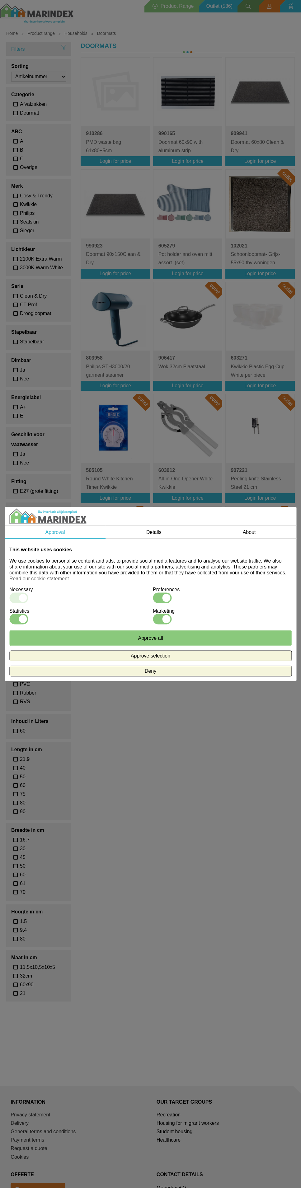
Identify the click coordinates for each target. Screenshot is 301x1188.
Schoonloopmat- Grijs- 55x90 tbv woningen (255, 254)
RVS (25, 701)
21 (23, 993)
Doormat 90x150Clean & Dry (113, 254)
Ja (22, 370)
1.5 (23, 921)
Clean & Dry (33, 296)
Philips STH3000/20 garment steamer (108, 366)
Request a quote (29, 1148)
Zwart (26, 582)
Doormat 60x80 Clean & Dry (257, 142)
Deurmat (29, 113)
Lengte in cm (26, 749)
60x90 (27, 984)
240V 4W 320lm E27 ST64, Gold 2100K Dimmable (253, 593)
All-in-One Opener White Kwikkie (185, 479)
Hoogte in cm (27, 911)
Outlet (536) (219, 6)
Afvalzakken (33, 104)
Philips (27, 213)
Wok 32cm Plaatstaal (181, 362)
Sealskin (29, 221)
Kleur (17, 538)
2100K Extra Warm (41, 259)
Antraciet (30, 547)
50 (23, 776)
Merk (17, 186)
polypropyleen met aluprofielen (43, 675)
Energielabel (26, 397)
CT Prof (28, 304)
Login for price (115, 161)
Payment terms (27, 1140)
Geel (25, 556)
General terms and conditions (43, 1131)
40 (23, 768)
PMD (25, 666)
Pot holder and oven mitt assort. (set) (185, 254)
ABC (16, 131)
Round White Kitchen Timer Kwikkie (109, 479)
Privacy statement (30, 1114)
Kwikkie (28, 204)
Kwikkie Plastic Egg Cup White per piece (258, 366)
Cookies (20, 1157)
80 (23, 802)
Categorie (22, 94)
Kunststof (30, 658)
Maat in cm (24, 957)
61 (23, 883)
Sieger (27, 230)
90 (23, 811)
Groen (27, 565)
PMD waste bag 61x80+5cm (103, 142)
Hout (25, 649)
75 (23, 794)
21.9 (25, 759)
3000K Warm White (41, 267)
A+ (23, 407)
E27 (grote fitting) (39, 491)
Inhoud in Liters (30, 721)
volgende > (209, 625)
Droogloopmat (35, 313)
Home (12, 33)
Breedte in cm (27, 830)
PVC (25, 684)
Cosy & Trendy (36, 195)
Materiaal (22, 639)
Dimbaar (21, 360)
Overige (28, 167)
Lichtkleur (23, 249)
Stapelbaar (24, 332)
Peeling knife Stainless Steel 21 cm (256, 479)
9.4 (23, 930)
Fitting (18, 481)
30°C (25, 621)
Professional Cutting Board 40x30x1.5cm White (187, 591)
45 (23, 857)
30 (23, 848)
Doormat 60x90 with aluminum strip (180, 142)
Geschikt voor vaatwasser (28, 439)
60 (23, 730)
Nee (24, 378)
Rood (26, 574)
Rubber (28, 692)
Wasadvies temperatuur (25, 606)
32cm (26, 975)
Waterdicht (24, 509)
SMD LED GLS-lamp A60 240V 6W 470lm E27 (114, 591)
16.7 (25, 839)
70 (23, 892)
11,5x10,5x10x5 (37, 967)
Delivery (20, 1123)
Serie (17, 286)
